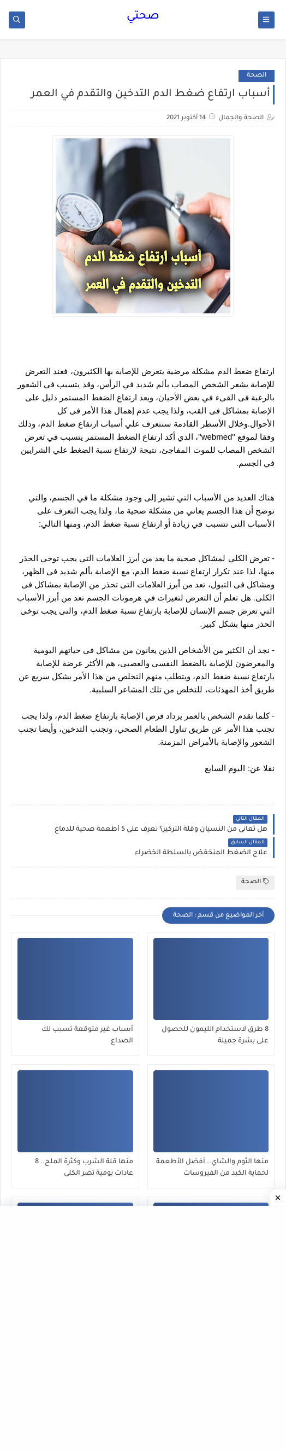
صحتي (143, 17)
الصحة (256, 75)
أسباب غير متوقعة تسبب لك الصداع (87, 1035)
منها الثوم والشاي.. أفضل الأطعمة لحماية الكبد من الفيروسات (212, 1167)
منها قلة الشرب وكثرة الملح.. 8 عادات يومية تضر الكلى (84, 1167)
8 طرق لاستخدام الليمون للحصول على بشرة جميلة (215, 1035)
